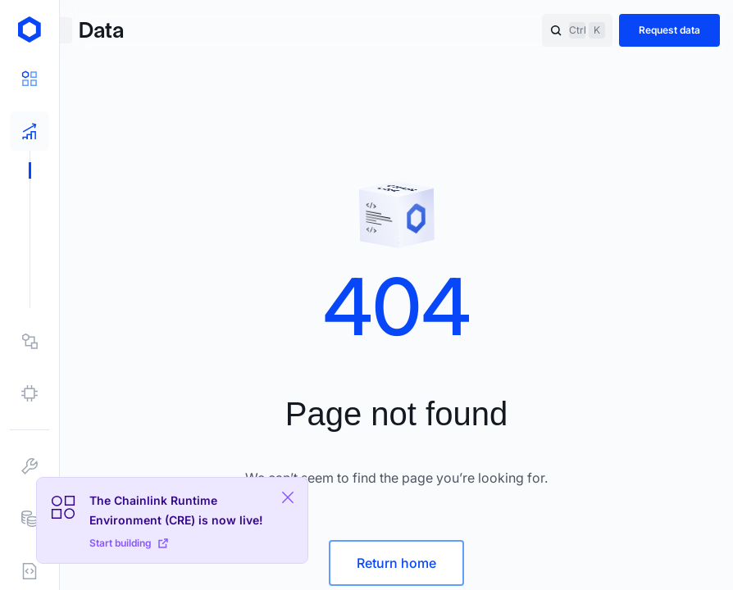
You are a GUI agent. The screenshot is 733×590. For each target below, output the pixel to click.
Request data (669, 30)
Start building (128, 543)
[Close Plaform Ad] (287, 497)
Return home (396, 563)
